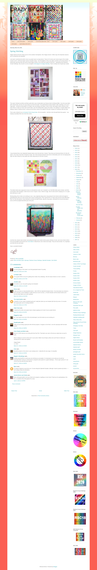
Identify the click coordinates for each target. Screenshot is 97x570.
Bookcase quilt (76, 261)
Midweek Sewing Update (78, 193)
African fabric (76, 247)
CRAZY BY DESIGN (32, 9)
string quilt (75, 363)
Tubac (74, 328)
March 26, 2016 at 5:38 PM (20, 328)
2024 (76, 152)
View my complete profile (83, 93)
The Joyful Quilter (18, 299)
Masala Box (76, 299)
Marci (15, 366)
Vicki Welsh (30, 241)
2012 (76, 229)
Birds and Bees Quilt (19, 260)
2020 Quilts (71, 41)
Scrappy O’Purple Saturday (78, 201)
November (78, 173)
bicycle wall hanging (78, 340)
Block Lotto (76, 259)
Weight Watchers (77, 333)
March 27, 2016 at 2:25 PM (20, 353)
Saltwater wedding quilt (78, 317)
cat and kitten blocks (78, 342)
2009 (76, 235)
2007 (76, 239)
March (78, 190)
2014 (76, 224)
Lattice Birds (76, 294)
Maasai (75, 297)
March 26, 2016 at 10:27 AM (20, 278)
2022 (76, 156)
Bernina (75, 256)
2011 (76, 231)
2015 (76, 222)
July (77, 181)
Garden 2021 (76, 273)
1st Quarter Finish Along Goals (30, 112)
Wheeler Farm (76, 335)
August (78, 179)
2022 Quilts (54, 41)
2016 (76, 169)
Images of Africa (77, 285)
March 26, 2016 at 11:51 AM (20, 286)
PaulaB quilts (17, 322)
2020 (76, 161)
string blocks (76, 361)
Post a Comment (16, 384)
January (78, 220)
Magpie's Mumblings (19, 356)
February (78, 218)
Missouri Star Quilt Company (77, 302)
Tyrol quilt (75, 330)
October (78, 175)
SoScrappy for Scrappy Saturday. (42, 63)
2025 (76, 150)
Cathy (83, 89)
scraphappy (17, 267)
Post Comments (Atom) (43, 395)
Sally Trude (17, 308)
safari (74, 356)
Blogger (55, 566)
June (77, 183)
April (77, 188)
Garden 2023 (76, 278)
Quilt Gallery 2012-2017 (25, 44)
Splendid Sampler (46, 260)
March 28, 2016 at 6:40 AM (20, 372)
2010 (76, 233)
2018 (76, 165)
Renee (15, 289)
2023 (76, 154)
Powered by (80, 121)
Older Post (66, 390)
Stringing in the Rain (78, 325)
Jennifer (16, 282)
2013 (76, 227)
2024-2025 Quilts (21, 41)
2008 (76, 237)
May (77, 186)
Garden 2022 (76, 275)
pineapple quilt (76, 351)
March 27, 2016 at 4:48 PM (20, 363)
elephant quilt (76, 347)
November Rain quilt (78, 305)
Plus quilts (75, 307)
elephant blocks (77, 344)
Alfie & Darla (76, 249)
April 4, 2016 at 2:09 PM (19, 380)
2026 (76, 148)
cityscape (26, 260)
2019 (76, 163)
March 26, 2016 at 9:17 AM (20, 271)
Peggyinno (16, 315)
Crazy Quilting (76, 268)
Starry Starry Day (77, 319)
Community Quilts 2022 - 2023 (42, 41)
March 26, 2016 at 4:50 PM (20, 319)
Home (13, 41)
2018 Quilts (14, 44)
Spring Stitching (78, 197)
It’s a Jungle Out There (78, 290)
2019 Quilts (79, 41)
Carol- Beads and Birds (20, 331)
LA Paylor (16, 274)
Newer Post (14, 390)
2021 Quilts (62, 41)
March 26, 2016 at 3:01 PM (20, 312)
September (79, 177)
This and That (79, 204)
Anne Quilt (75, 252)
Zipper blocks (76, 337)
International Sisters (78, 287)
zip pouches (76, 368)
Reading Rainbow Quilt (78, 315)
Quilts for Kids (76, 310)
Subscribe (80, 115)
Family (74, 271)
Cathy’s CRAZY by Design (79, 264)
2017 (76, 167)
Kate (15, 349)
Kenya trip (75, 292)
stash (74, 359)
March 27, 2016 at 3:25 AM (20, 345)
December (78, 171)
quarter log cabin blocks (79, 354)
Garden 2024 (76, 280)
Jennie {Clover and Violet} (20, 375)
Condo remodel (77, 266)
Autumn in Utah (77, 254)
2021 (76, 158)
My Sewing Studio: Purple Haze (79, 214)
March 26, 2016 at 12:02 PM (20, 296)
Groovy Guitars (76, 283)
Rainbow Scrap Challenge (35, 260)
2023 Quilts (30, 41)
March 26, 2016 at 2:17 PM (20, 305)
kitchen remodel (77, 349)
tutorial (74, 366)
